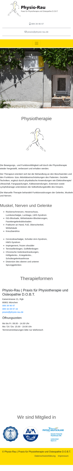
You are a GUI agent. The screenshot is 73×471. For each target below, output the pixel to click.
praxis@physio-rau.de (36, 32)
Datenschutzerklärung (45, 456)
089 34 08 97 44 (10, 309)
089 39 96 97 (36, 24)
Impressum (63, 456)
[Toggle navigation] (37, 43)
